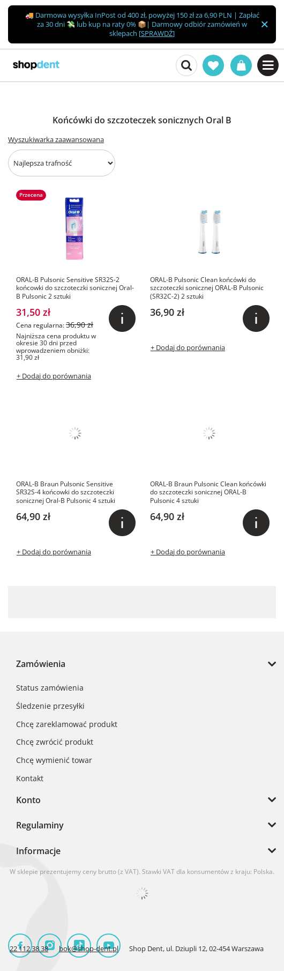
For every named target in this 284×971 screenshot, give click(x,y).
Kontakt (29, 778)
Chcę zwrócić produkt (54, 742)
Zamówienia (40, 664)
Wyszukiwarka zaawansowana (56, 139)
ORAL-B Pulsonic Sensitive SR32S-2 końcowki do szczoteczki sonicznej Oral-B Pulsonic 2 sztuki (75, 288)
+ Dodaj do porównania (54, 376)
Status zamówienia (50, 688)
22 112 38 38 (29, 948)
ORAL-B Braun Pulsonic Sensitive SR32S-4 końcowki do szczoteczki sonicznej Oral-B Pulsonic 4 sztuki (65, 492)
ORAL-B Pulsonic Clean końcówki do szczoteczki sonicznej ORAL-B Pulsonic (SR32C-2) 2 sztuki (207, 288)
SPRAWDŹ (157, 33)
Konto (28, 800)
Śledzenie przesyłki (50, 706)
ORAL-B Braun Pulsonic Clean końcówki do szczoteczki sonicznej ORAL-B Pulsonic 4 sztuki (208, 492)
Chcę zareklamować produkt (66, 724)
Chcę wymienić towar (54, 760)
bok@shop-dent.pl (88, 948)
